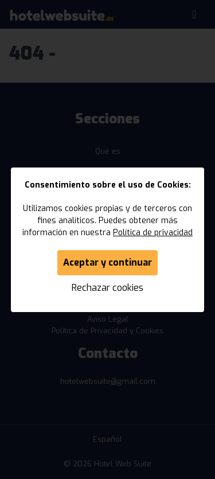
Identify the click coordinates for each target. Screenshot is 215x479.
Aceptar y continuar (107, 262)
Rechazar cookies (107, 288)
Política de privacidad (153, 232)
